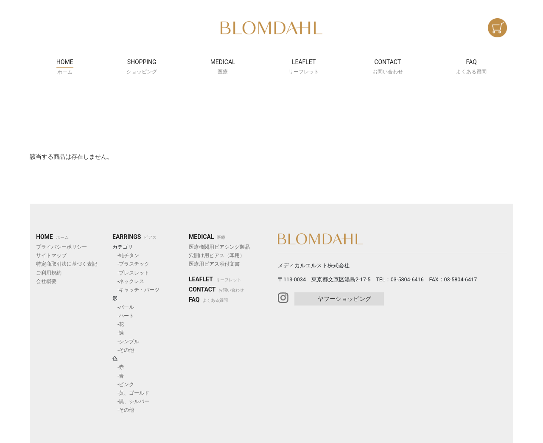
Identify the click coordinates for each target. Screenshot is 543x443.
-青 (118, 376)
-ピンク (123, 384)
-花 (118, 324)
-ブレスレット (130, 273)
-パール (123, 307)
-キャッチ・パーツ (136, 290)
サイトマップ (51, 255)
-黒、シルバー (130, 401)
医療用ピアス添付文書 (214, 264)
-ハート (123, 316)
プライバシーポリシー (61, 247)
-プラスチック (130, 264)
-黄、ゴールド (130, 393)
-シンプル (125, 342)
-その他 (123, 350)
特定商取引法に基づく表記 (66, 264)
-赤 (118, 367)
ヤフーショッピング (344, 298)
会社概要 (46, 281)
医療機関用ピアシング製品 (219, 247)
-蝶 (118, 333)
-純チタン (125, 255)
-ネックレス (128, 281)
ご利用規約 (49, 273)
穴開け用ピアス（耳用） (217, 255)
